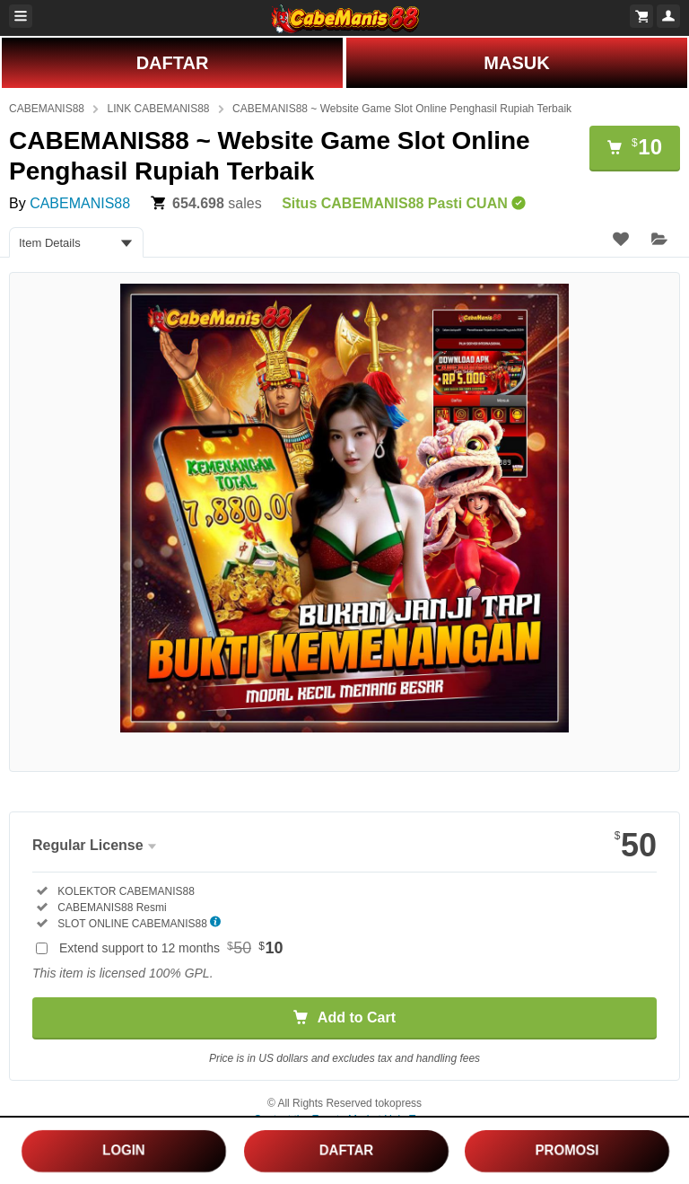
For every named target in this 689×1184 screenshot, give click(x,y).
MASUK (516, 63)
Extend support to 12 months (171, 948)
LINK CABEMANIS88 (158, 108)
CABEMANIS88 (46, 108)
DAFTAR (172, 63)
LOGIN (124, 1149)
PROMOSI (567, 1150)
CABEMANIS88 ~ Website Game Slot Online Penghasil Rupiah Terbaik (401, 108)
